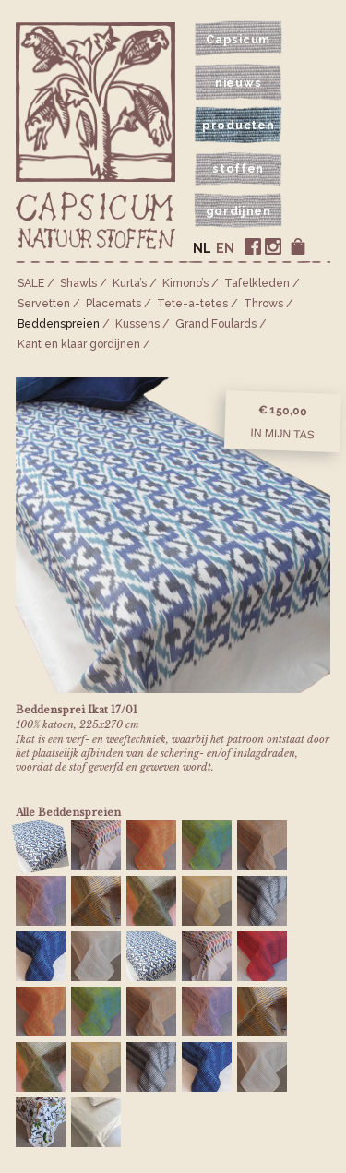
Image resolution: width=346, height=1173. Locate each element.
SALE (31, 283)
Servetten (44, 303)
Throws (263, 303)
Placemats (113, 303)
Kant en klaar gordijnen (79, 344)
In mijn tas (282, 433)
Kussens (137, 323)
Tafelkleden (257, 283)
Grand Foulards (216, 323)
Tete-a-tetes (192, 303)
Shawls (78, 283)
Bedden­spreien (59, 323)
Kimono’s (185, 283)
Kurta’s (130, 283)
